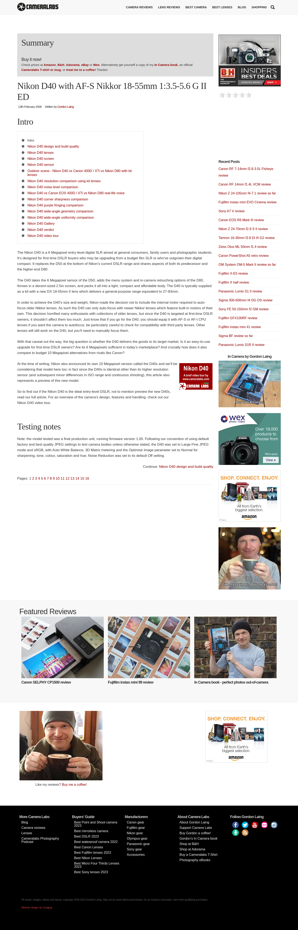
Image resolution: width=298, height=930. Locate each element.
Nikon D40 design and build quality (53, 146)
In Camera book (166, 65)
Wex (96, 65)
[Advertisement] (250, 131)
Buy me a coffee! (74, 784)
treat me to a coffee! (81, 70)
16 (87, 478)
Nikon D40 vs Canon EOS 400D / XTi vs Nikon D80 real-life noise (76, 193)
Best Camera (196, 7)
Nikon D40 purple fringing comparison (55, 205)
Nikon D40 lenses (40, 152)
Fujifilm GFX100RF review (238, 318)
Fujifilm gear (136, 827)
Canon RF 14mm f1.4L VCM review (245, 184)
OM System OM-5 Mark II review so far (247, 264)
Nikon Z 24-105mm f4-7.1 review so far (247, 193)
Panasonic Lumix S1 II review (240, 291)
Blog (242, 7)
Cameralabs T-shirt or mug (41, 70)
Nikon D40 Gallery (41, 223)
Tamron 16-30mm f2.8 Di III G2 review (247, 238)
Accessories (136, 854)
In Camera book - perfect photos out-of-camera (231, 682)
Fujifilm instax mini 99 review (130, 682)
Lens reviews (169, 7)
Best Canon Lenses (88, 847)
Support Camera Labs (196, 827)
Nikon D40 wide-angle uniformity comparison (60, 217)
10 (58, 478)
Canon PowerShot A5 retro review (244, 255)
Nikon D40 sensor (40, 164)
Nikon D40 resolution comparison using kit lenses (64, 181)
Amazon (50, 65)
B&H (60, 65)
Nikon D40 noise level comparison (52, 187)
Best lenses (222, 7)
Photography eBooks (195, 860)
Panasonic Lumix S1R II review (241, 345)
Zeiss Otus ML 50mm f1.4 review (243, 247)
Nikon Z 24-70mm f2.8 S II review (243, 229)
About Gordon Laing (194, 822)
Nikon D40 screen (40, 158)
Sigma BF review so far (236, 336)
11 (63, 478)
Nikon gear (135, 833)
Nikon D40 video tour (43, 236)
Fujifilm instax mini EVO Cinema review (247, 202)
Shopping (259, 7)
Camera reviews (139, 7)
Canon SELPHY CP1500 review (46, 682)
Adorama (72, 65)
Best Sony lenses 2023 (91, 872)
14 (77, 478)
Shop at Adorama (192, 849)
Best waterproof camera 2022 (96, 842)
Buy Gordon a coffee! (195, 833)
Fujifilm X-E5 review (233, 273)
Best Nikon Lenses (88, 858)
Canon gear (135, 822)
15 (82, 478)
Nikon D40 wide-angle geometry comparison (60, 211)
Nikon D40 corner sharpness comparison (57, 199)
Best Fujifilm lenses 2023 (92, 852)
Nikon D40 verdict (40, 230)
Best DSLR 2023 (86, 836)
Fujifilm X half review (234, 282)
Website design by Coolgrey (36, 907)
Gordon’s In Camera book (198, 838)
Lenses (26, 833)
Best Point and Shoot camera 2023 (95, 824)
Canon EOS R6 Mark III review (241, 220)
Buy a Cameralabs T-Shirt (198, 854)
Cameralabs (37, 7)
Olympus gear (137, 838)
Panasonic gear (138, 844)
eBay (85, 65)
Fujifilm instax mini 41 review (240, 327)
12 (68, 478)
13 (72, 478)
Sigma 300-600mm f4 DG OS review (245, 300)
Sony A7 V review (231, 211)
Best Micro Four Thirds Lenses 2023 (96, 865)
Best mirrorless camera (91, 831)
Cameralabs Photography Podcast (40, 840)
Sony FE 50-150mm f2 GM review (244, 309)
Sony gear (134, 849)
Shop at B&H (189, 844)
